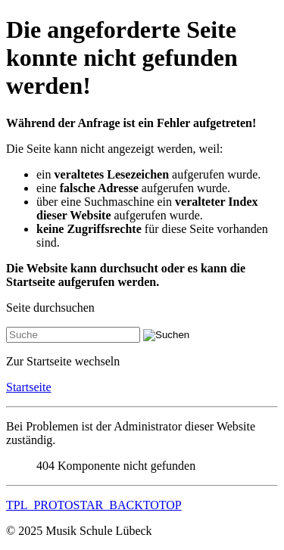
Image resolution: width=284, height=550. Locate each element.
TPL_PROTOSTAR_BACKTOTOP (94, 505)
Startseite (28, 387)
